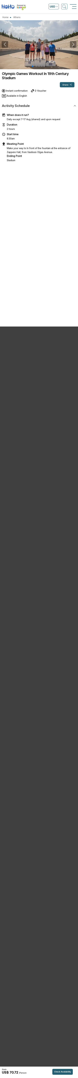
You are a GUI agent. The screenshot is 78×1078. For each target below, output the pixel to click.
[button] (32, 66)
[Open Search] (64, 6)
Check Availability (62, 1071)
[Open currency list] (54, 6)
